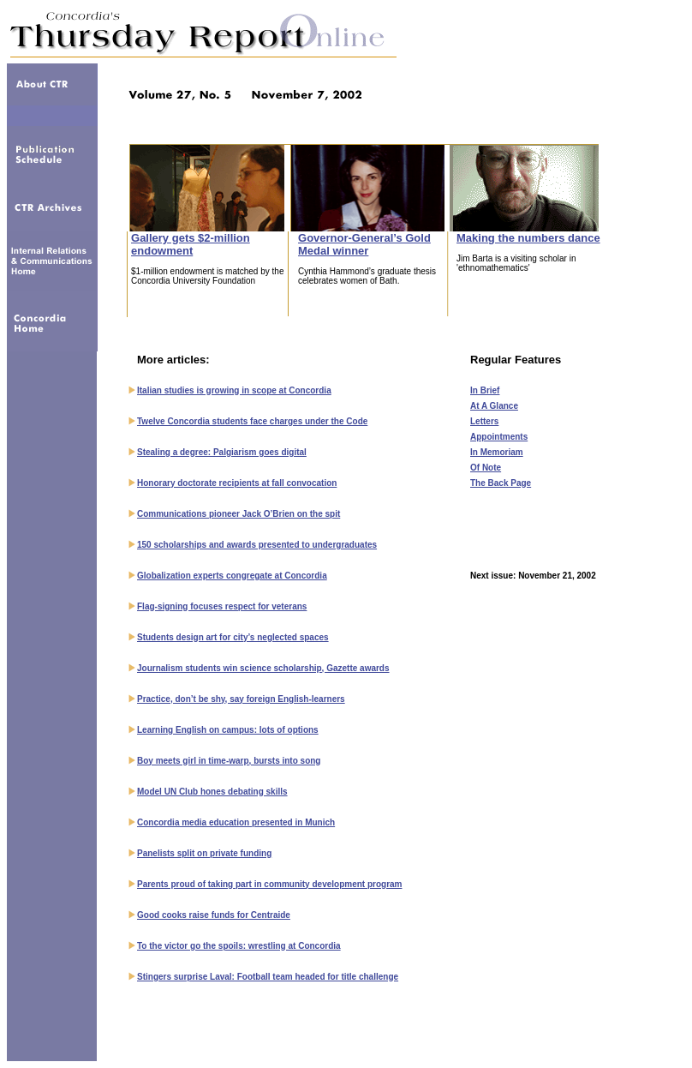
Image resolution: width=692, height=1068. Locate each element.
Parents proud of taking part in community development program (269, 884)
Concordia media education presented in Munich (236, 822)
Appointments (499, 436)
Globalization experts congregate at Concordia (232, 575)
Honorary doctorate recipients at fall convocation (237, 483)
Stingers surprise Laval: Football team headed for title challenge (267, 976)
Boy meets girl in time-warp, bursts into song (228, 760)
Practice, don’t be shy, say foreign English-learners (241, 699)
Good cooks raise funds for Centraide (213, 915)
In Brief (484, 390)
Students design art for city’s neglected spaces (233, 637)
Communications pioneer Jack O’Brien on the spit (238, 514)
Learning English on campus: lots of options (228, 730)
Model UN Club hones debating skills (212, 791)
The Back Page (500, 483)
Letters (484, 421)
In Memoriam (496, 452)
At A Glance (494, 406)
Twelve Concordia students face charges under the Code (252, 421)
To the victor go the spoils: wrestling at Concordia (239, 946)
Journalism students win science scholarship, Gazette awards (263, 668)
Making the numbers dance (528, 237)
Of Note (485, 467)
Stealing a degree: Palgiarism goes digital (222, 452)
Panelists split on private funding (204, 853)
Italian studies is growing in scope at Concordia (234, 390)
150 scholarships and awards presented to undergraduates (257, 544)
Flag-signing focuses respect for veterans (222, 606)
